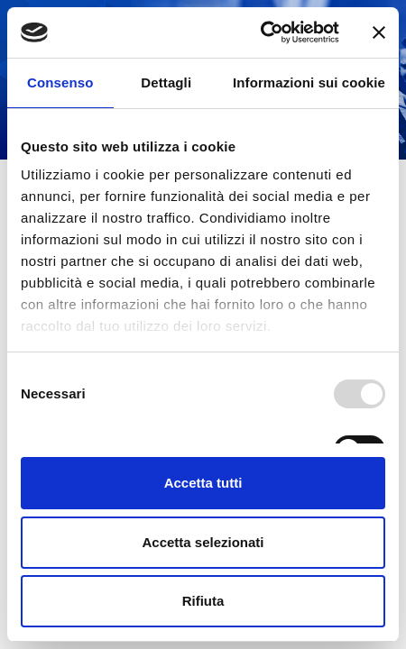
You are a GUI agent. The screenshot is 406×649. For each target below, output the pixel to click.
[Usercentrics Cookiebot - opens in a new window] (260, 32)
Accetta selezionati (202, 542)
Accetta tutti (203, 482)
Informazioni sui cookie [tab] (309, 82)
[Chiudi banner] (379, 32)
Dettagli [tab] (166, 82)
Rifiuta (203, 600)
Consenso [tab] (60, 82)
